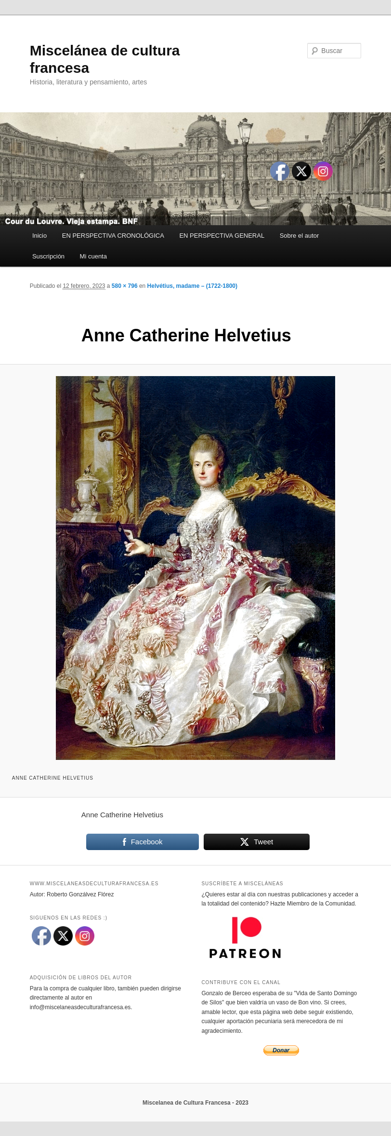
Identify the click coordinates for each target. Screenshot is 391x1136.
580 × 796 (125, 286)
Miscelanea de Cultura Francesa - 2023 (195, 1102)
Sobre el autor (299, 235)
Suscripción (48, 256)
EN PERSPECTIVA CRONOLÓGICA (113, 235)
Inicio (39, 235)
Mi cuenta (93, 256)
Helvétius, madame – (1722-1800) (192, 286)
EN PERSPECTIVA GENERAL (221, 235)
